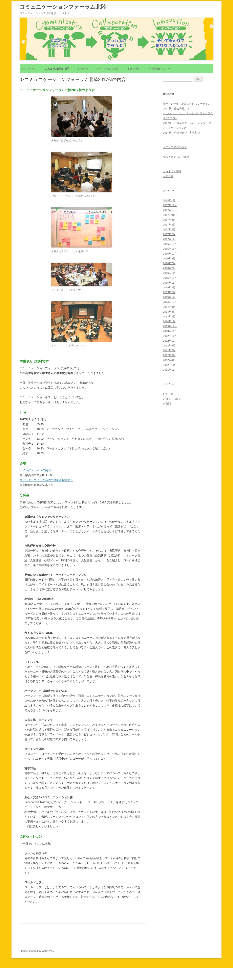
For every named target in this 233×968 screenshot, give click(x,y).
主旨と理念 (133, 68)
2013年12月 (170, 326)
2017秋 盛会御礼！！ (176, 108)
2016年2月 (169, 268)
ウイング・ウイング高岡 (35, 470)
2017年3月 (169, 229)
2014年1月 (169, 321)
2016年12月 (170, 243)
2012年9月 (169, 345)
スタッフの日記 (172, 398)
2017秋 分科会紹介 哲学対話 (181, 132)
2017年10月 (170, 210)
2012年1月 (169, 364)
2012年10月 (170, 340)
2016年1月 (169, 272)
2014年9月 (169, 306)
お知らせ (83, 68)
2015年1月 (169, 297)
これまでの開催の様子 (57, 68)
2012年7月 (169, 350)
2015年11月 (170, 282)
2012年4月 (169, 360)
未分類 (167, 403)
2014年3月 (169, 311)
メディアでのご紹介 (108, 68)
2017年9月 (169, 214)
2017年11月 (170, 205)
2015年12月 (170, 277)
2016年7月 (169, 263)
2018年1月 (169, 200)
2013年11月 (170, 331)
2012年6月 (169, 355)
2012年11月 (170, 335)
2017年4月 (169, 224)
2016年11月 (170, 248)
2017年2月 (169, 234)
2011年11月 (170, 369)
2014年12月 (170, 302)
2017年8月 (169, 219)
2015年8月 (169, 287)
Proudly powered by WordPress (37, 951)
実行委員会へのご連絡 (176, 156)
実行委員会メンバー (159, 68)
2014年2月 (169, 316)
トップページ (29, 68)
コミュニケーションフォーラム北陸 (63, 7)
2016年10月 (170, 253)
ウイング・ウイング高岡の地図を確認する (46, 480)
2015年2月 (169, 292)
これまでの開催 (172, 171)
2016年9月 (169, 258)
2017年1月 (169, 239)
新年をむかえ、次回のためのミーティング (188, 103)
